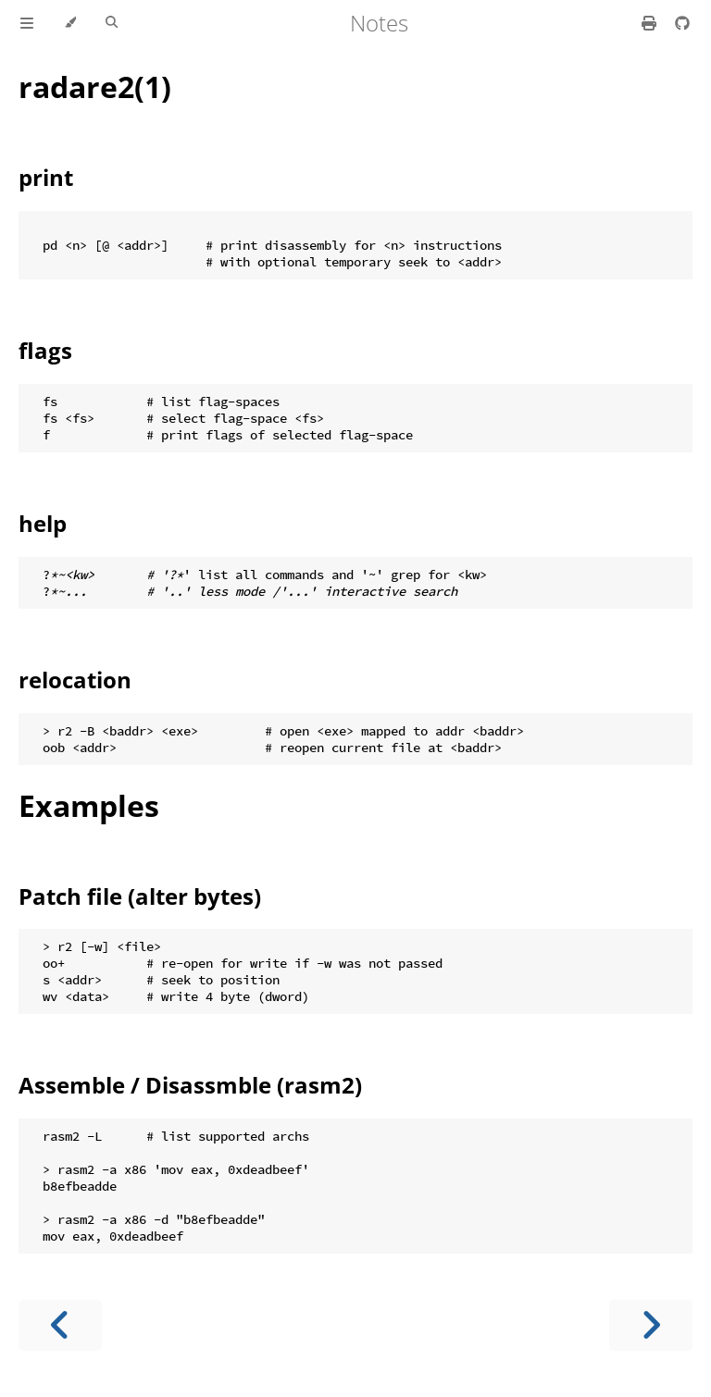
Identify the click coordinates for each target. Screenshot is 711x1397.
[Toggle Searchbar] (111, 23)
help (43, 523)
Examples (89, 805)
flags (45, 350)
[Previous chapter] (60, 1325)
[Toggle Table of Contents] (27, 23)
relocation (75, 679)
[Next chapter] (650, 1325)
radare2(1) (95, 86)
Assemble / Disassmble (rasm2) (190, 1084)
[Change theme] (70, 23)
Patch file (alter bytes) (140, 896)
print (46, 177)
